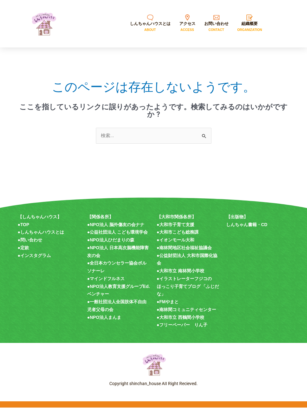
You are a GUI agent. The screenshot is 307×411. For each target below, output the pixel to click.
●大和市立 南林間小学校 (180, 274)
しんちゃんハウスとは (42, 235)
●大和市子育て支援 (175, 227)
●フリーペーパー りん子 (182, 328)
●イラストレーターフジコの (184, 282)
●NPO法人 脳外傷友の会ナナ (115, 227)
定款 (24, 251)
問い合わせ (31, 243)
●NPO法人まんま (104, 320)
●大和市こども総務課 (178, 235)
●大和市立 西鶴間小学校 (180, 320)
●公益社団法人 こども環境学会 (117, 235)
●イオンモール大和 (175, 243)
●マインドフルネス (106, 282)
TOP (24, 227)
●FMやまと (168, 305)
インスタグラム (35, 258)
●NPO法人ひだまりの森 (110, 243)
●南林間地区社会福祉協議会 (184, 251)
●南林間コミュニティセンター (186, 312)
